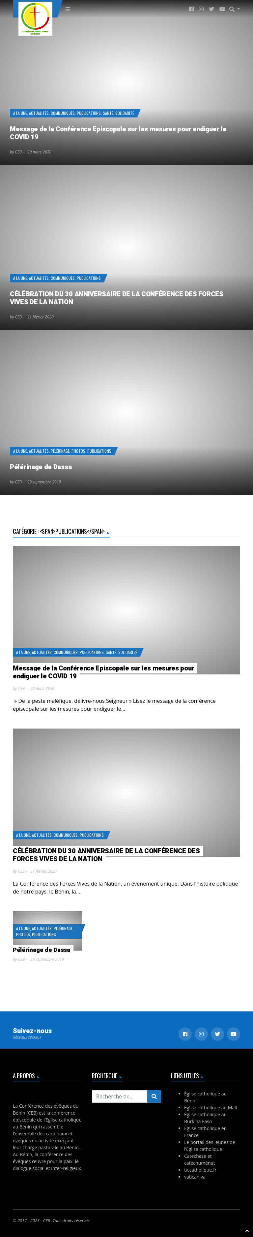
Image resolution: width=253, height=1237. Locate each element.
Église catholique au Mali (210, 1107)
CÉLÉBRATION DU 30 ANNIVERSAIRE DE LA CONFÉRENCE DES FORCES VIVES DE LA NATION (116, 298)
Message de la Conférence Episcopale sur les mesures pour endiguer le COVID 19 (118, 133)
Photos (78, 451)
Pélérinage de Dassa (40, 467)
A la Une (20, 113)
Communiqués (63, 113)
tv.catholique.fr (200, 1170)
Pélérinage (60, 451)
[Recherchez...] (119, 1096)
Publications (89, 113)
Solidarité (124, 113)
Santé (108, 113)
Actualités (39, 113)
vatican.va (195, 1177)
